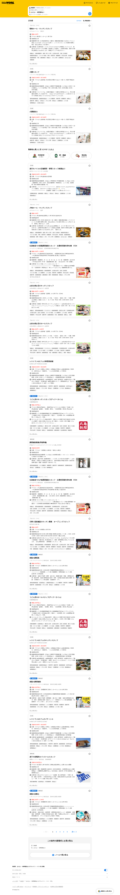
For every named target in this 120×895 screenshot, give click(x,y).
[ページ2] (56, 831)
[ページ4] (63, 831)
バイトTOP (15, 881)
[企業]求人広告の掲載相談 (56, 886)
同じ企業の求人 (33, 63)
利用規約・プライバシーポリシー (40, 886)
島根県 (22, 881)
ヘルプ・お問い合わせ (17, 886)
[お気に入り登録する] (89, 25)
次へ (73, 832)
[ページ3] (60, 831)
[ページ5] (67, 831)
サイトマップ (28, 886)
